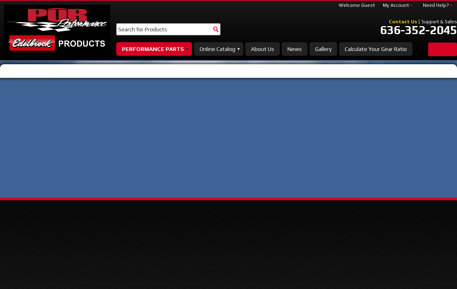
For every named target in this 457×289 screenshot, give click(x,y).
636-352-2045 (418, 30)
